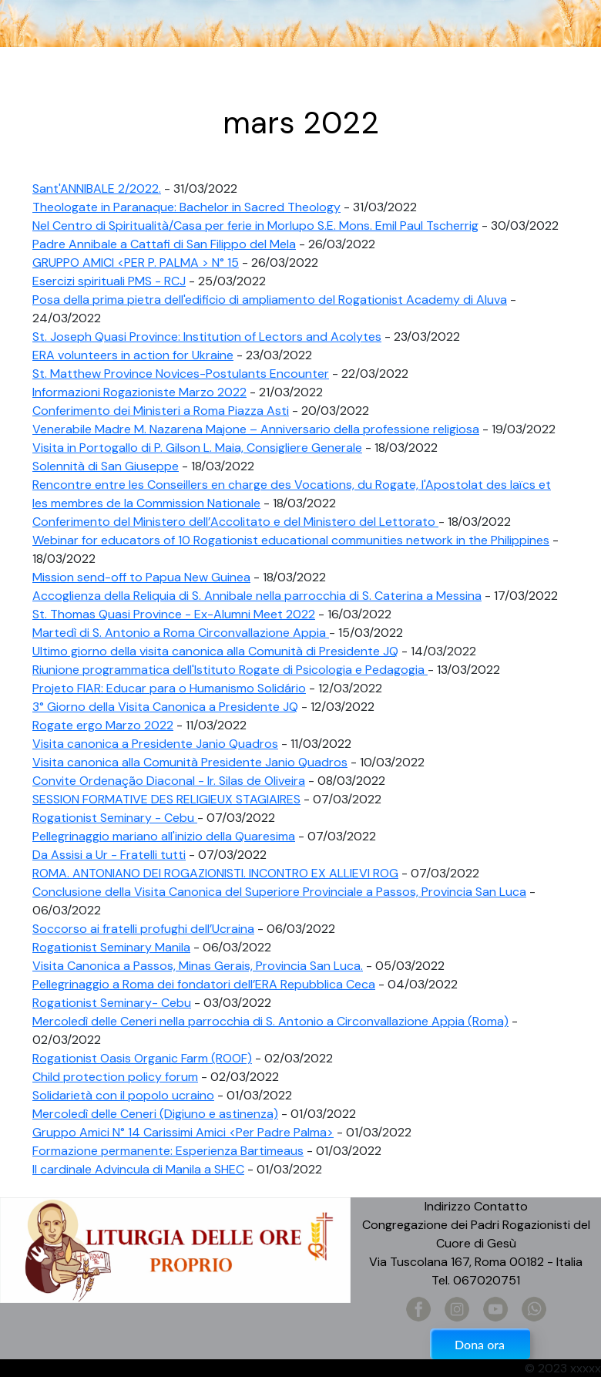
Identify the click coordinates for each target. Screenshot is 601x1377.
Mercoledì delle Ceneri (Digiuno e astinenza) (155, 1114)
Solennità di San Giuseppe (105, 466)
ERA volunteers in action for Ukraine (132, 355)
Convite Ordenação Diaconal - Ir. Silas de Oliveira (168, 781)
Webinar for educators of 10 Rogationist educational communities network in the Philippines (290, 540)
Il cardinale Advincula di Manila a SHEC (138, 1169)
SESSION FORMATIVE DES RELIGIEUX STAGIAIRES (166, 799)
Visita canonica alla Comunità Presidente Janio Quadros (190, 762)
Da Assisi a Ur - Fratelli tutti (109, 855)
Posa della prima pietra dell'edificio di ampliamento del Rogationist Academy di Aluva (269, 299)
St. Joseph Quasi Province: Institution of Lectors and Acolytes (206, 336)
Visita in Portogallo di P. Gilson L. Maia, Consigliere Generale (197, 447)
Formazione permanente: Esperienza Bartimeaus (168, 1151)
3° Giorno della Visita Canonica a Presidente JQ (165, 707)
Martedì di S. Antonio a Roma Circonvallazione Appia (180, 633)
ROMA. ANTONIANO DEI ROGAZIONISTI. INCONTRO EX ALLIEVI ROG (215, 873)
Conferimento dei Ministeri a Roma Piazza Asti (160, 410)
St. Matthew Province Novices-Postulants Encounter (180, 373)
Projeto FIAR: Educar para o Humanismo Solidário (169, 688)
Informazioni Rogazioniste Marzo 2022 (139, 392)
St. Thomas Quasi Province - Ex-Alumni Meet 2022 (173, 614)
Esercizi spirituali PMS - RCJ (109, 281)
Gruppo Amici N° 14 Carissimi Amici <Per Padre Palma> (183, 1132)
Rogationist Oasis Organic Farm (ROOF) (142, 1058)
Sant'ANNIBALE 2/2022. (96, 188)
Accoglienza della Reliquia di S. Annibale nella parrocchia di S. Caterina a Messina (257, 595)
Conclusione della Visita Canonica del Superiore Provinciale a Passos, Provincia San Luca (279, 892)
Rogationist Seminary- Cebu (111, 1003)
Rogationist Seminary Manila (111, 947)
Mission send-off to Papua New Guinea (141, 577)
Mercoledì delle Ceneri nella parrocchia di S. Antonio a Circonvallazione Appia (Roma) (270, 1021)
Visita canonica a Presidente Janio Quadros (155, 744)
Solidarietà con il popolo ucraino (123, 1095)
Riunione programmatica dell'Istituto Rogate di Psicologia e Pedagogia (230, 670)
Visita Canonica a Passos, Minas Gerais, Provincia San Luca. (197, 966)
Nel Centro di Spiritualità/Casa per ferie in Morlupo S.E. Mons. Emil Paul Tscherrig (255, 225)
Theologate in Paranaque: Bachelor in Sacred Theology (186, 207)
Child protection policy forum (115, 1077)
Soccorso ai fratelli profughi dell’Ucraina (143, 929)
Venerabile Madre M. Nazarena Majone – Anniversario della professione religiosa (255, 429)
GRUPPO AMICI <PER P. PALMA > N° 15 (135, 262)
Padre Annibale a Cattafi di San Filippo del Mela (164, 244)
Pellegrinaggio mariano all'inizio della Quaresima (163, 836)
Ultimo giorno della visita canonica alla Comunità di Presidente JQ (215, 651)
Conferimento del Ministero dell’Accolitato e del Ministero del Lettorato (235, 521)
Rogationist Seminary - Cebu (114, 818)
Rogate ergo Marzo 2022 (102, 725)
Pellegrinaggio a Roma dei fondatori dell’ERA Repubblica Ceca (203, 984)
